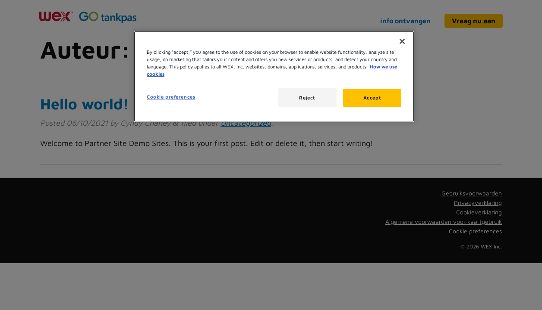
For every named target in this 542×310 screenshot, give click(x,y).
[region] (274, 76)
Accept (372, 97)
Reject (307, 97)
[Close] (402, 41)
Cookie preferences (171, 96)
